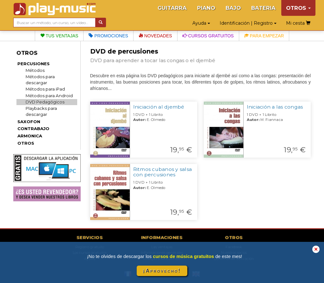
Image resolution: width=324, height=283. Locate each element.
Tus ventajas (59, 35)
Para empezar (264, 35)
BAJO (233, 8)
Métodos (35, 70)
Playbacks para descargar (41, 111)
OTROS (25, 143)
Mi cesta (298, 23)
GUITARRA (172, 8)
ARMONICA (29, 135)
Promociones (108, 35)
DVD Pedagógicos (45, 101)
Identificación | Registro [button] (248, 23)
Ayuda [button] (201, 23)
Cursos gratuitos (208, 35)
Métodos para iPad (45, 88)
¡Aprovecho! (162, 271)
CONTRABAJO (33, 128)
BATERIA (263, 8)
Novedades (155, 35)
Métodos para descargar (40, 79)
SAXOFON (28, 121)
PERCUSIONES (33, 63)
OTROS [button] (298, 8)
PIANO (206, 8)
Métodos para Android (49, 95)
